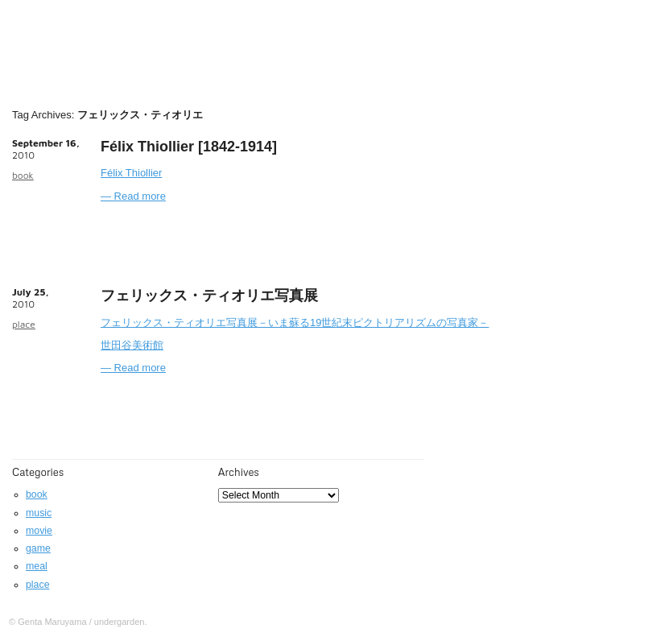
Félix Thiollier (131, 173)
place (23, 324)
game (38, 548)
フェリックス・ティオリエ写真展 (209, 295)
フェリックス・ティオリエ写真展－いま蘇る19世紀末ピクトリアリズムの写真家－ (295, 322)
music (39, 513)
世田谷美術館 (132, 345)
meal (36, 566)
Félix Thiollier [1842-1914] (189, 147)
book (23, 175)
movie (39, 530)
